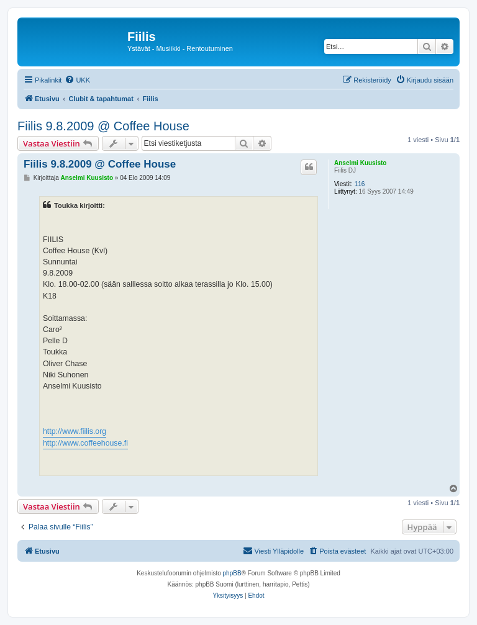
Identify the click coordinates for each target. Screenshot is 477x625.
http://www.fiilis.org (74, 431)
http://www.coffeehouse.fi (85, 443)
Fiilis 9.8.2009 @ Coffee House (103, 126)
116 (360, 184)
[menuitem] (77, 80)
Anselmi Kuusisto (360, 163)
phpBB (232, 573)
